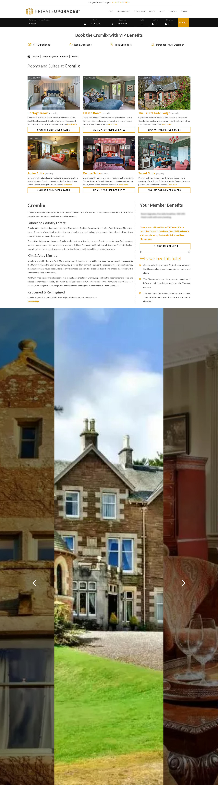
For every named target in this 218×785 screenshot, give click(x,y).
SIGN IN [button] (184, 11)
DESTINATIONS (123, 11)
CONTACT (173, 11)
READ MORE (33, 301)
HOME (110, 11)
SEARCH (183, 22)
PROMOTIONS (139, 11)
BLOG (162, 11)
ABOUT (152, 11)
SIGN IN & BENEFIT (165, 246)
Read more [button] (72, 124)
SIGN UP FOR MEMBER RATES (53, 130)
